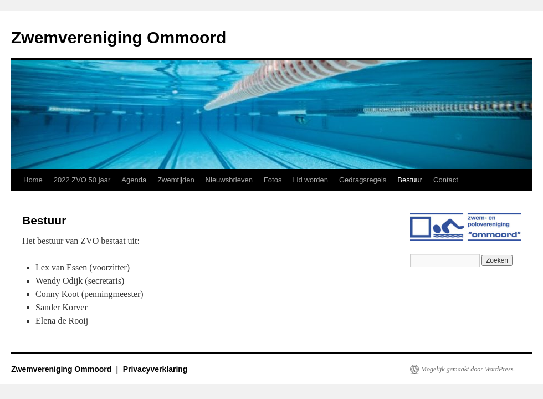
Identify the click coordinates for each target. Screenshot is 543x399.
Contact (445, 180)
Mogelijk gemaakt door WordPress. (468, 369)
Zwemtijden (175, 180)
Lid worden (310, 180)
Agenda (133, 180)
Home (33, 180)
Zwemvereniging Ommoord (118, 37)
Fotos (273, 180)
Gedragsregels (362, 180)
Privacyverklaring (155, 369)
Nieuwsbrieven (229, 180)
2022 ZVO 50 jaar (82, 180)
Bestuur (409, 180)
